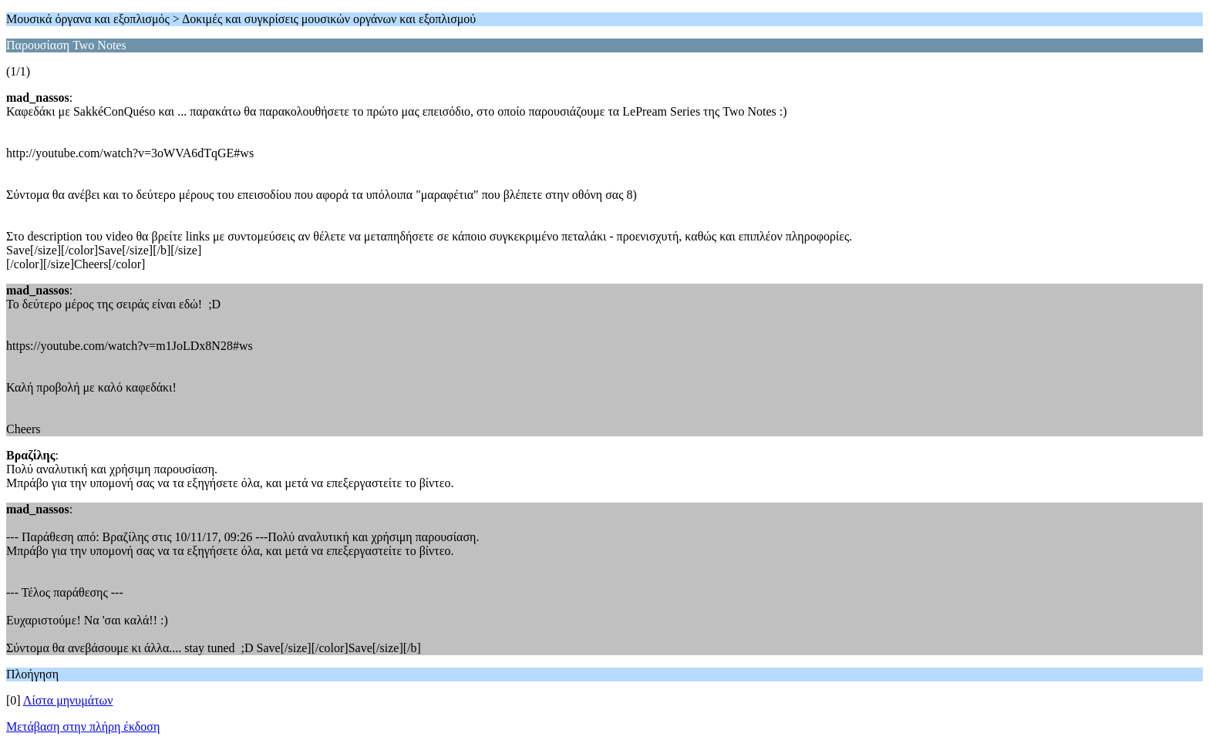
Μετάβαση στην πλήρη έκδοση (83, 726)
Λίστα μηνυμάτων (68, 700)
